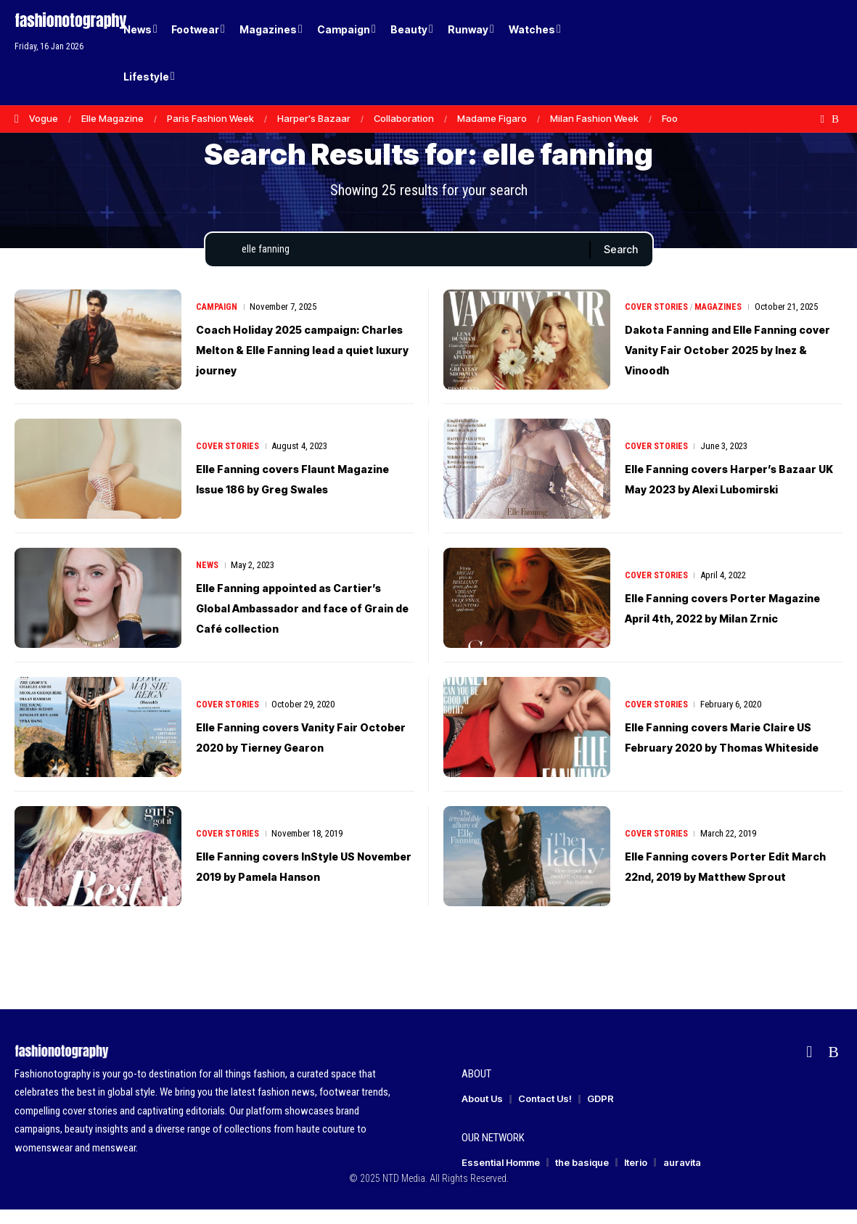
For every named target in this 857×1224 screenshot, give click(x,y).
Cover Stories (658, 310)
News (208, 569)
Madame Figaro (492, 118)
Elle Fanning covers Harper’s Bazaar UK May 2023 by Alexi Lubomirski (727, 492)
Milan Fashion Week (594, 118)
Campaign (218, 310)
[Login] (776, 53)
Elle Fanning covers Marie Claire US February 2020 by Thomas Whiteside (722, 752)
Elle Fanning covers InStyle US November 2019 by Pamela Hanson (302, 881)
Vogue (43, 118)
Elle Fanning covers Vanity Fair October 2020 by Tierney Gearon (304, 752)
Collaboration (404, 118)
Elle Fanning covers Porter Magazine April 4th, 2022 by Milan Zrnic (723, 621)
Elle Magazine (112, 118)
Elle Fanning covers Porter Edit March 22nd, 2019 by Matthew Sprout (719, 881)
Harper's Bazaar (313, 118)
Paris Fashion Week (210, 118)
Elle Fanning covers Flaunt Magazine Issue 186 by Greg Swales (295, 492)
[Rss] (835, 119)
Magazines (723, 310)
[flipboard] (822, 119)
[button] (806, 53)
